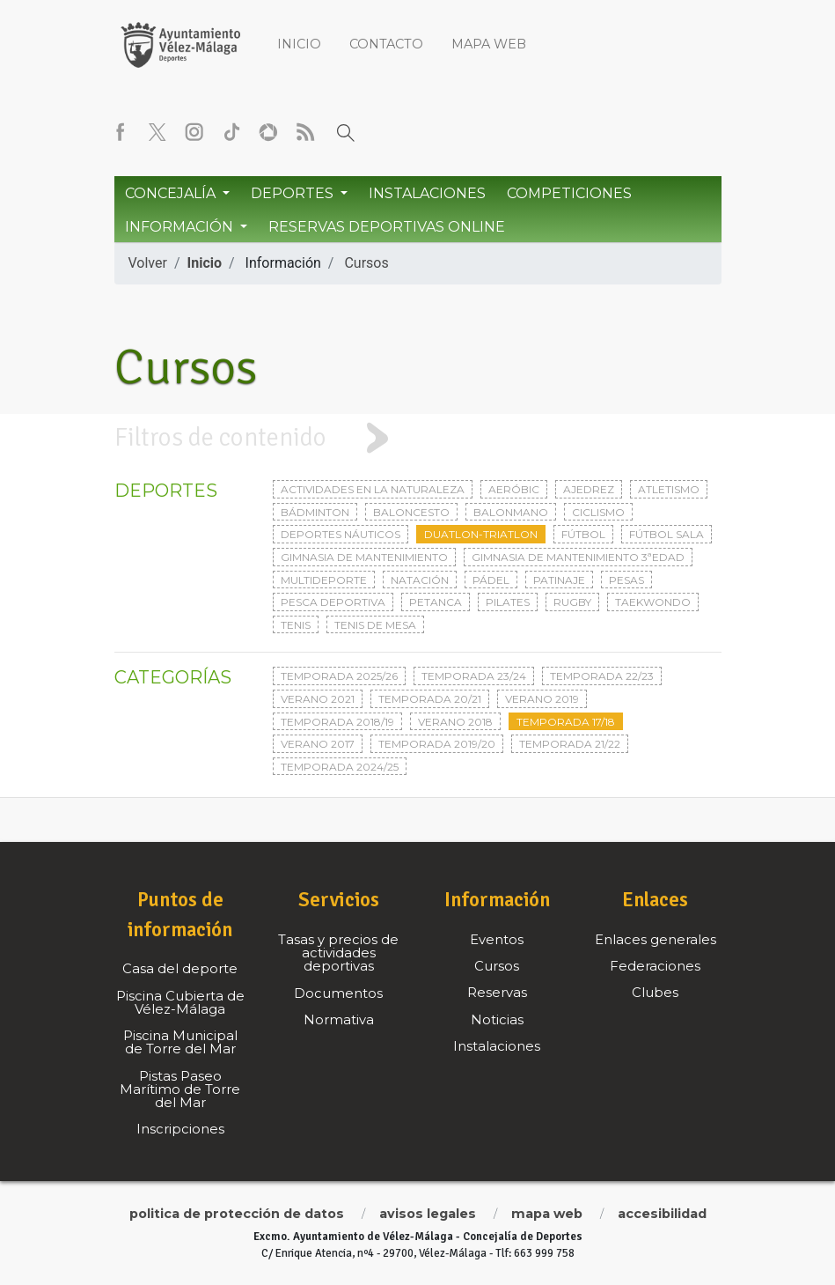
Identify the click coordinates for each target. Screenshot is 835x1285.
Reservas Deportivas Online (386, 226)
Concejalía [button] (172, 193)
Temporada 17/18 (565, 721)
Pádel (490, 580)
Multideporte (324, 580)
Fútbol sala (666, 534)
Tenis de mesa (375, 624)
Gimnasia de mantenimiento (364, 557)
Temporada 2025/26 (339, 676)
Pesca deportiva (333, 602)
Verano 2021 (318, 698)
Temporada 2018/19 (337, 721)
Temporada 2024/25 (340, 766)
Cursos (366, 263)
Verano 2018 (455, 721)
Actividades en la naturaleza (373, 489)
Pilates (508, 602)
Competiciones (569, 193)
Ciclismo (598, 512)
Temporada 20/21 (429, 698)
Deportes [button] (294, 193)
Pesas (626, 580)
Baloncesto (411, 512)
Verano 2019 (542, 698)
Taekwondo (653, 602)
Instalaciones (427, 193)
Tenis (296, 624)
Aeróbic (513, 489)
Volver (147, 263)
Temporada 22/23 (602, 676)
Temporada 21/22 (569, 743)
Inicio (299, 44)
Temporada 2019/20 (436, 743)
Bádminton (315, 512)
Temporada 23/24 (473, 676)
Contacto (386, 44)
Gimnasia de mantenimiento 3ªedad (578, 557)
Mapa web (488, 44)
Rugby (572, 602)
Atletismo (668, 489)
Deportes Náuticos (340, 534)
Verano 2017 (318, 743)
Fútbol (583, 534)
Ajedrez (588, 489)
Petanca (435, 602)
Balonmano (510, 512)
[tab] (417, 438)
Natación (420, 580)
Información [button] (181, 226)
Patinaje (559, 580)
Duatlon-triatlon (481, 534)
